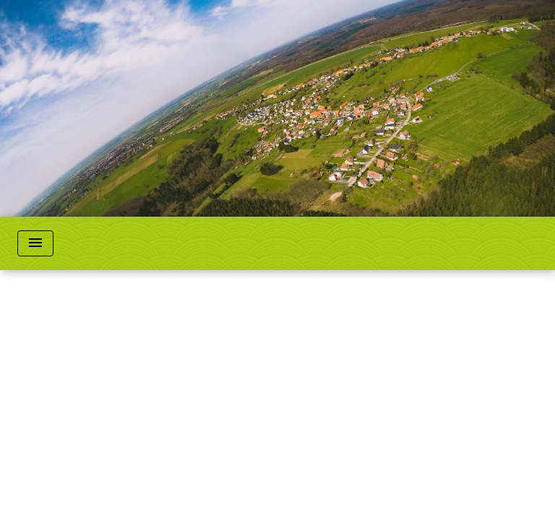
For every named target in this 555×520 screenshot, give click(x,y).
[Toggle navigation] (35, 243)
